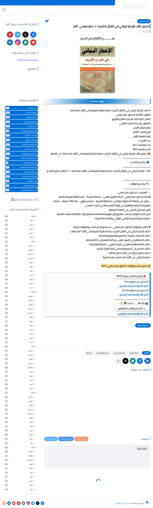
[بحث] (4, 10)
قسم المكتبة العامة (21, 176)
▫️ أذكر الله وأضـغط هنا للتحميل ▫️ (133, 286)
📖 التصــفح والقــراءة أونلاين (132, 308)
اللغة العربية (61, 10)
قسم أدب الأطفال (21, 135)
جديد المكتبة (107, 2)
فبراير (31, 233)
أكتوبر (31, 304)
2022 (33, 392)
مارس (31, 228)
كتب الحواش (21, 181)
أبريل (31, 224)
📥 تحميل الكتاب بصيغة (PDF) (131, 276)
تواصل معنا (53, 2)
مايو (31, 220)
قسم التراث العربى (21, 149)
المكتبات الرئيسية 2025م (92, 2)
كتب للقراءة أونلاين (21, 185)
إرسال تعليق (141, 448)
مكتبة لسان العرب (123, 503)
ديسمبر (30, 245)
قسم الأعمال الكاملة (21, 144)
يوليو (31, 262)
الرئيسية (111, 10)
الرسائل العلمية (21, 117)
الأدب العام (50, 10)
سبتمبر (30, 254)
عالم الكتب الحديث (119, 353)
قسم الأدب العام (21, 140)
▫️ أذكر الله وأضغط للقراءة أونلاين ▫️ (133, 314)
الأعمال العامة (22, 10)
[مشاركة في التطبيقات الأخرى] (118, 361)
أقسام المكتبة (100, 10)
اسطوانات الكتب (21, 112)
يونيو (31, 266)
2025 (33, 241)
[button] (140, 361)
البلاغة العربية (144, 21)
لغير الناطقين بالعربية (21, 190)
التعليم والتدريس (37, 10)
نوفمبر (30, 249)
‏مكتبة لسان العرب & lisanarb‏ (27, 60)
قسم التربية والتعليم (21, 153)
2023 (33, 346)
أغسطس (30, 258)
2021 (33, 447)
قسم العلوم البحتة (21, 162)
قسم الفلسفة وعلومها (21, 167)
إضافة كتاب (43, 2)
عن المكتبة (64, 2)
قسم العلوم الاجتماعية (21, 158)
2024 (33, 291)
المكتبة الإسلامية (75, 10)
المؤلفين (88, 10)
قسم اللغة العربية (102, 353)
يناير (31, 237)
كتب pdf (89, 353)
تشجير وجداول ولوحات (21, 130)
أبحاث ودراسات (21, 108)
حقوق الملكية (75, 2)
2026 (33, 216)
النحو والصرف (21, 126)
